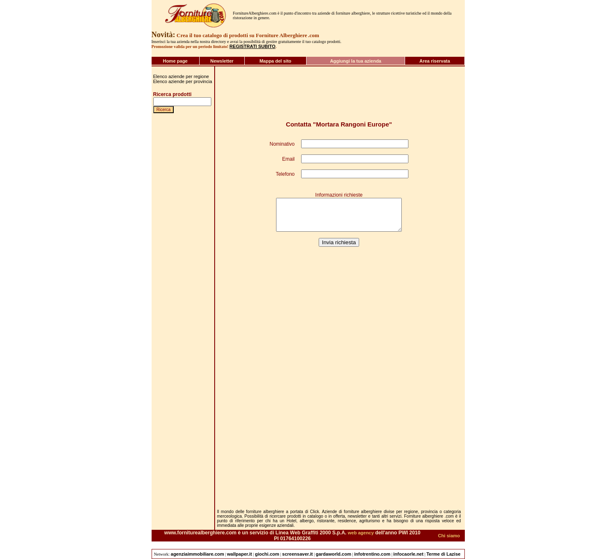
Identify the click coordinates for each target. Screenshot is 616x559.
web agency (361, 532)
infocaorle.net (408, 553)
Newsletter (221, 60)
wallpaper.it (239, 553)
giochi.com (267, 553)
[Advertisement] (178, 443)
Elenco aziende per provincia (182, 81)
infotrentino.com (372, 553)
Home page (175, 60)
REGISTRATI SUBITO (252, 46)
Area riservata (434, 60)
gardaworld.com (333, 553)
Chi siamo (449, 535)
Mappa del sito (275, 60)
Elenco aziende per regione (181, 76)
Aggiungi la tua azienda (355, 60)
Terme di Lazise (443, 553)
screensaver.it (297, 553)
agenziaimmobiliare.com (197, 553)
